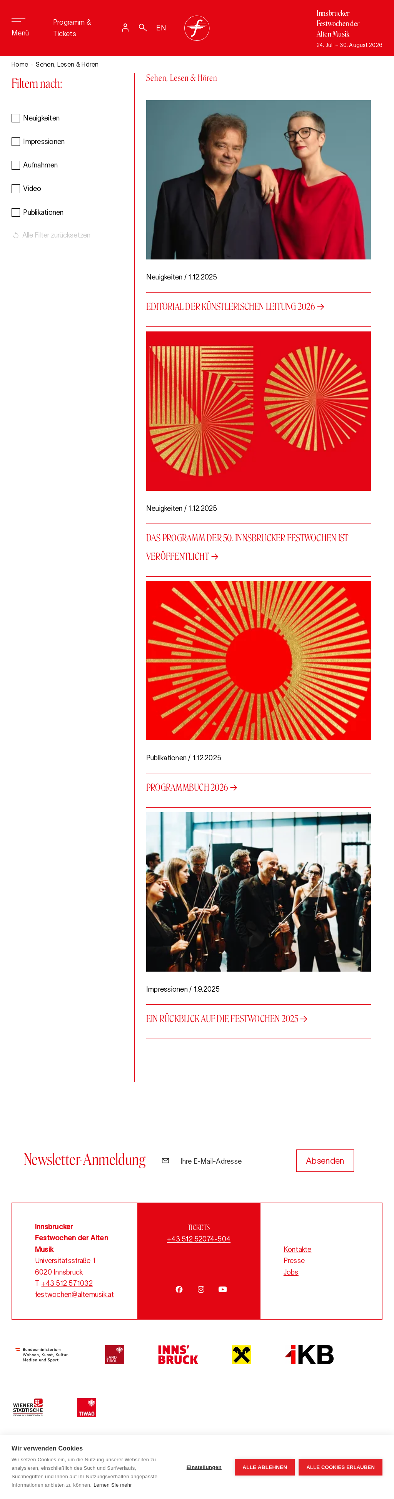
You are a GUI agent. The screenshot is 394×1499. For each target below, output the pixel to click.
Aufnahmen (40, 167)
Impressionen (44, 143)
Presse (294, 1261)
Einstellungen (204, 1467)
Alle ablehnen (264, 1467)
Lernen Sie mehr (112, 1485)
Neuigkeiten (41, 120)
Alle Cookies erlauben (340, 1467)
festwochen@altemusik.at (74, 1295)
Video (32, 190)
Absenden (325, 1160)
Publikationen (43, 214)
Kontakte (298, 1249)
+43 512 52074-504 (198, 1239)
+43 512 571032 (66, 1283)
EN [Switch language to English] (161, 28)
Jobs (291, 1272)
